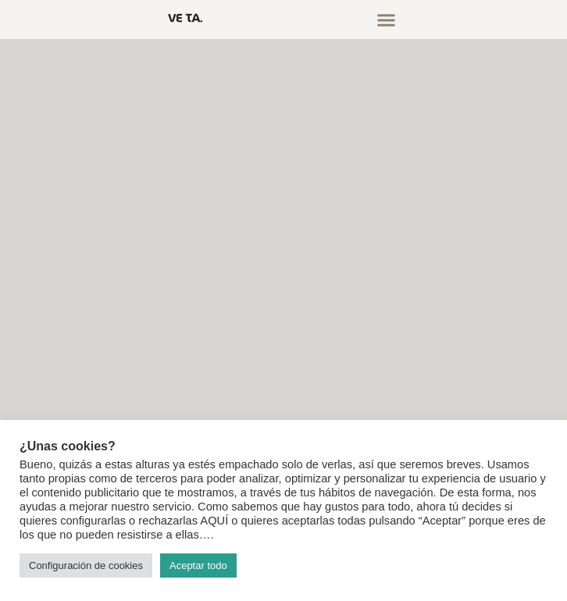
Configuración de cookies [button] (86, 565)
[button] (386, 19)
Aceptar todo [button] (198, 565)
